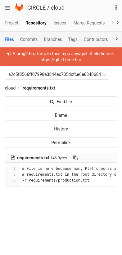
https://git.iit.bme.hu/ (60, 59)
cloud (58, 7)
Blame (61, 115)
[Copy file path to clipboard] (75, 158)
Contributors (96, 39)
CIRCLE (36, 7)
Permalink (60, 142)
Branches (53, 39)
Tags (73, 39)
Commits (29, 39)
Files (9, 39)
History (61, 128)
